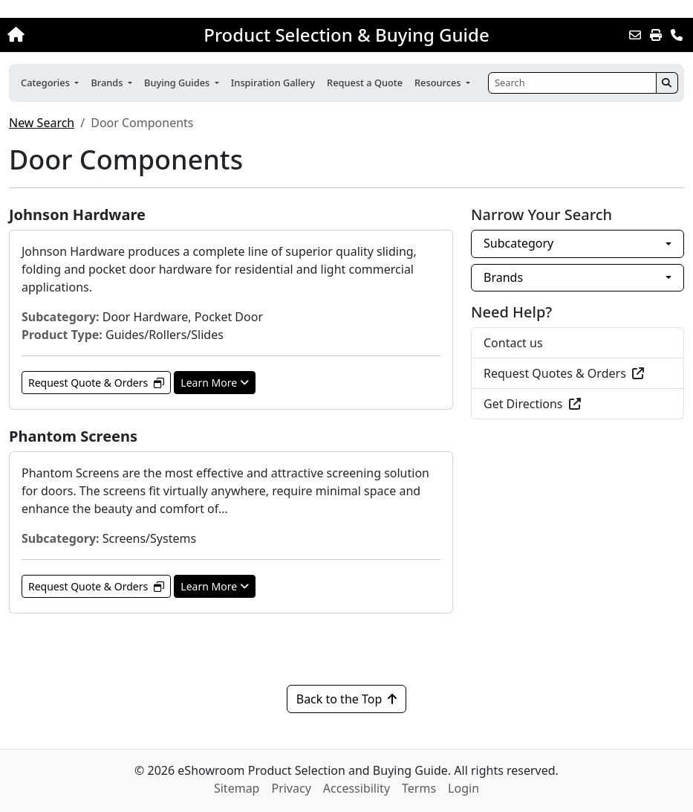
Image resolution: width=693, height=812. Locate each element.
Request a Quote (365, 82)
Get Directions (532, 404)
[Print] (656, 35)
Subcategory (518, 243)
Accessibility (356, 788)
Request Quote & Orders (96, 383)
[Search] (572, 83)
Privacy (290, 788)
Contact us (513, 343)
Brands (503, 277)
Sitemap (237, 788)
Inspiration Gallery (273, 82)
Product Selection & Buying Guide (346, 35)
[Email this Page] (635, 35)
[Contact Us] (677, 35)
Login (463, 788)
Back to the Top (346, 699)
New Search (41, 123)
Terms (419, 788)
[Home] (73, 35)
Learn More (214, 383)
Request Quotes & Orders (564, 373)
